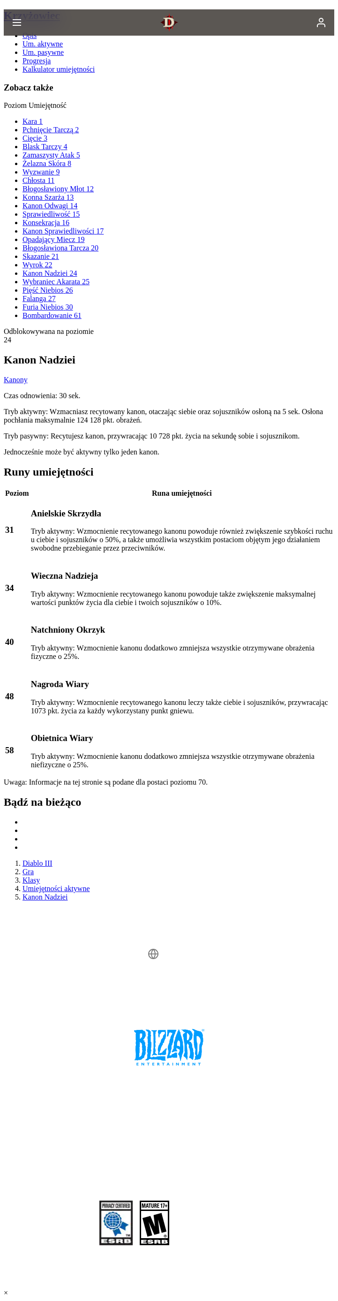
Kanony (16, 380)
